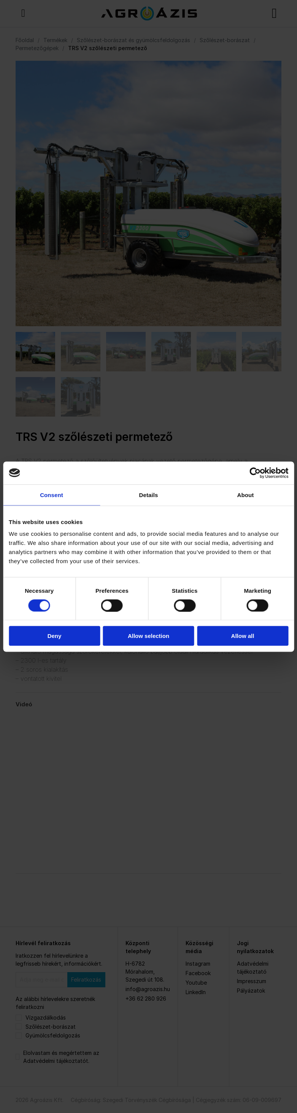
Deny (55, 636)
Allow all (242, 636)
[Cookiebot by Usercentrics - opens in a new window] (255, 472)
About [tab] (245, 494)
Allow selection (148, 636)
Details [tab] (148, 494)
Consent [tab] (51, 494)
